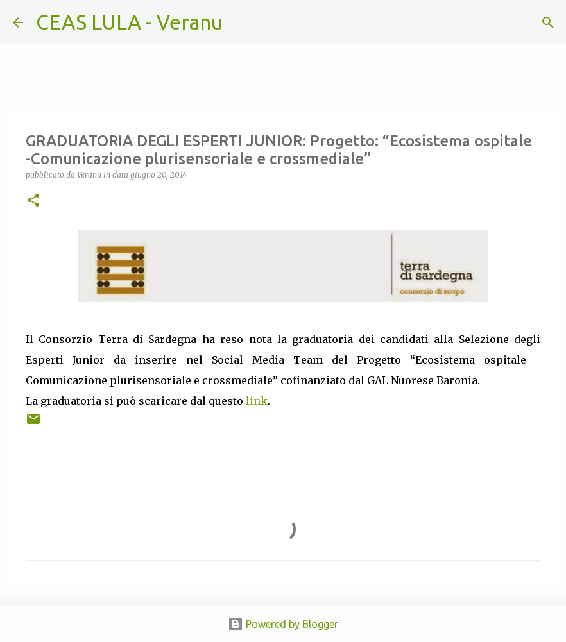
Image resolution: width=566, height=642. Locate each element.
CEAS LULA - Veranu (129, 21)
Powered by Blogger (283, 624)
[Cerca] (240, 22)
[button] (33, 201)
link (257, 400)
